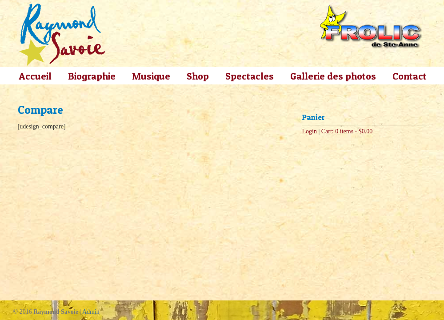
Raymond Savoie (62, 35)
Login (309, 131)
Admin (91, 311)
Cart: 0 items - (347, 131)
